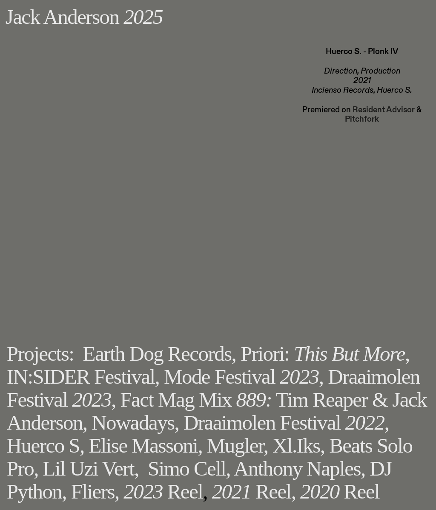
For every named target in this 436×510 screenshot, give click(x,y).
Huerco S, (45, 445)
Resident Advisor (384, 110)
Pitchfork (362, 119)
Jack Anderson (84, 16)
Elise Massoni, (145, 445)
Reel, (254, 491)
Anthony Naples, (299, 468)
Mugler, (237, 445)
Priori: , (325, 353)
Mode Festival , (244, 376)
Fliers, (95, 491)
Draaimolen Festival (286, 422)
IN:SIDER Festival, (85, 376)
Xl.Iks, (298, 445)
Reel (163, 491)
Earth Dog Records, (159, 353)
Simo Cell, (189, 468)
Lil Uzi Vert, (91, 468)
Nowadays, (135, 422)
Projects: (40, 353)
